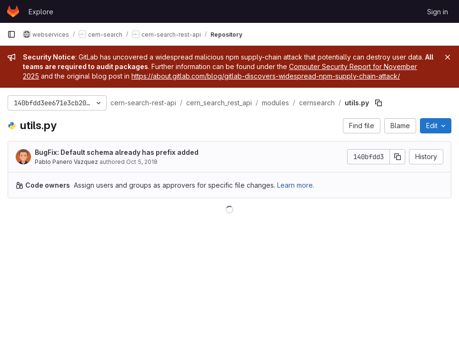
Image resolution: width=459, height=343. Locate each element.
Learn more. (295, 185)
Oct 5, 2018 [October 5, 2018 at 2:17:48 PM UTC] (142, 161)
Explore (41, 12)
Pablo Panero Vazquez (66, 161)
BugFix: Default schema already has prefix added (117, 152)
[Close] (447, 57)
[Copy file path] (378, 103)
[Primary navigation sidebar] (11, 34)
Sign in (437, 12)
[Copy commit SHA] (397, 156)
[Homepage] (13, 11)
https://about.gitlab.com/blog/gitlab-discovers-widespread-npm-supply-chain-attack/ (265, 76)
